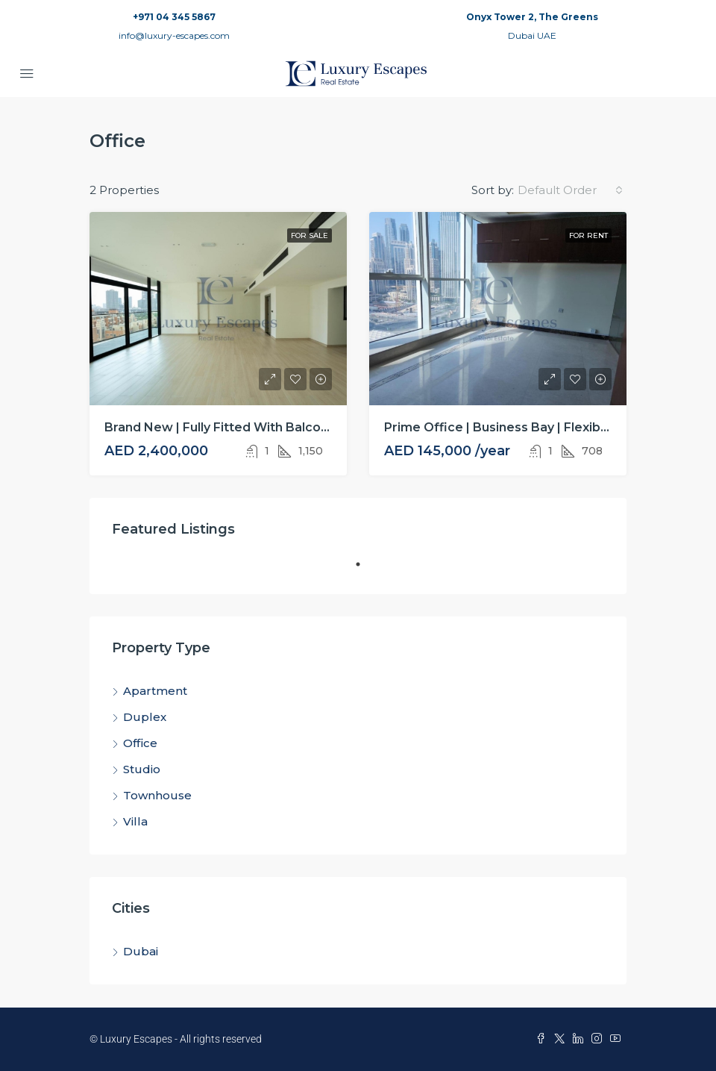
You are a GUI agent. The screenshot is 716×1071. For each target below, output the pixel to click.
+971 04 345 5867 (174, 16)
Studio (141, 769)
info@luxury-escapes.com (174, 35)
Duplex (144, 717)
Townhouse (157, 795)
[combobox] (570, 190)
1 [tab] (365, 570)
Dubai (140, 951)
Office (140, 743)
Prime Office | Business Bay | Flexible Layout (520, 427)
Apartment (155, 691)
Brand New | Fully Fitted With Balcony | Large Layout (265, 427)
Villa (135, 821)
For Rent (588, 235)
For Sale (309, 235)
